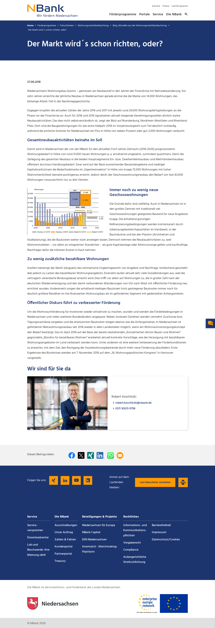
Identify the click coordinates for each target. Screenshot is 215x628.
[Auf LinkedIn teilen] (100, 455)
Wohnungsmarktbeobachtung (93, 26)
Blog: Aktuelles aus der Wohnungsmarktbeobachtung (140, 26)
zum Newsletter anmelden (155, 482)
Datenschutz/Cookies (166, 539)
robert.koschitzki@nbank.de (133, 403)
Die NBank (174, 14)
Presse (166, 6)
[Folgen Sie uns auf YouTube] (76, 480)
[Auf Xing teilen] (90, 455)
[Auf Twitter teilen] (81, 455)
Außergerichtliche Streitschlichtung (134, 560)
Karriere (156, 6)
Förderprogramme (122, 14)
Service (158, 14)
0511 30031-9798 (125, 408)
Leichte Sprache (180, 6)
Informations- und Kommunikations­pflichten (135, 530)
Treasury (60, 561)
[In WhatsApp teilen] (110, 455)
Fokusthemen (67, 26)
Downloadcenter (38, 537)
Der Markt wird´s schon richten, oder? (47, 30)
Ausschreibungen (66, 525)
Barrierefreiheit (161, 525)
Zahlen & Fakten (65, 539)
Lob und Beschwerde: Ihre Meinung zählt (38, 549)
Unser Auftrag (64, 532)
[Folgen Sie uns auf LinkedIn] (65, 480)
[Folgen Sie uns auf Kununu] (87, 480)
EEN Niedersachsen (94, 539)
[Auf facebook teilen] (71, 455)
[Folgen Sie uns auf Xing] (53, 480)
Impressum (159, 532)
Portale (144, 14)
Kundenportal (63, 546)
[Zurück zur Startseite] (52, 15)
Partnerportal (63, 553)
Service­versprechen (35, 528)
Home (30, 26)
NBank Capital (91, 532)
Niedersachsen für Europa (98, 525)
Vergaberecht (132, 542)
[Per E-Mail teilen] (120, 455)
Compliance (130, 549)
